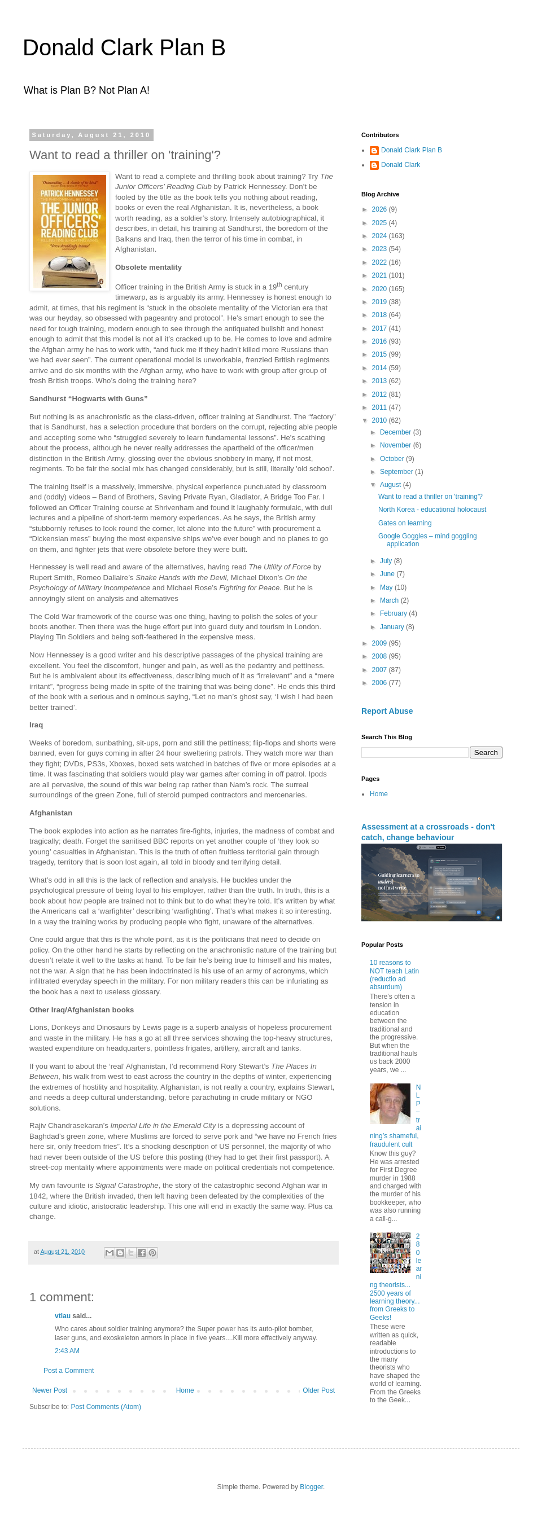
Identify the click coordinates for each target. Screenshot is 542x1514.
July (387, 561)
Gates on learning (405, 523)
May (387, 587)
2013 (380, 381)
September (397, 472)
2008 (380, 656)
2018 (380, 315)
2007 (380, 670)
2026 (380, 209)
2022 (380, 262)
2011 (380, 407)
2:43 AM (67, 1351)
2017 (380, 328)
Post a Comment (68, 1371)
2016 (380, 341)
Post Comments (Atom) (106, 1407)
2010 (380, 420)
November (396, 445)
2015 (380, 354)
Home (185, 1390)
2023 (380, 249)
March (390, 600)
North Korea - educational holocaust (432, 510)
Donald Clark (400, 165)
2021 (380, 275)
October (393, 459)
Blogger (311, 1487)
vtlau (63, 1316)
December (396, 432)
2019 (380, 302)
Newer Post (49, 1390)
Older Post (319, 1390)
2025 (380, 223)
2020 (380, 289)
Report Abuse (387, 711)
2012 (380, 394)
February (394, 613)
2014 (380, 368)
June (388, 574)
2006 (380, 683)
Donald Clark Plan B (124, 47)
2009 (380, 643)
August (391, 485)
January (393, 627)
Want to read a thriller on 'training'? (430, 497)
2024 (380, 236)
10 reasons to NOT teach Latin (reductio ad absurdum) (394, 975)
